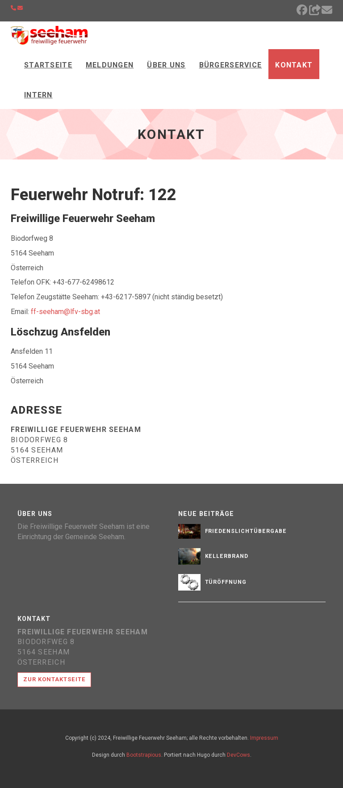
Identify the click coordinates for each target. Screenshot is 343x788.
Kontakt (294, 65)
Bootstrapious (143, 755)
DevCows (238, 755)
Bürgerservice (230, 65)
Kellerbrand (227, 556)
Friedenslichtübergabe (246, 531)
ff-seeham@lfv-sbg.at (65, 311)
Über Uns (166, 65)
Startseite (48, 65)
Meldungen (110, 65)
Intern (38, 95)
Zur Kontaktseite (54, 679)
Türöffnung (226, 582)
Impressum (264, 738)
